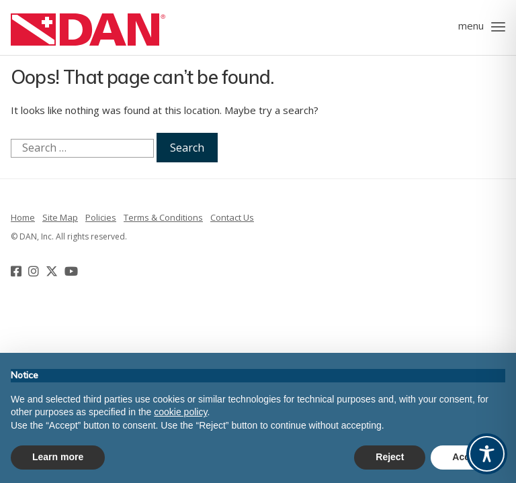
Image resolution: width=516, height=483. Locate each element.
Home (23, 217)
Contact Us (232, 217)
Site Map (60, 217)
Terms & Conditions (163, 217)
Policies (100, 217)
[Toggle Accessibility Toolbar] (487, 454)
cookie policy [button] (180, 412)
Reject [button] (390, 456)
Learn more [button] (57, 456)
